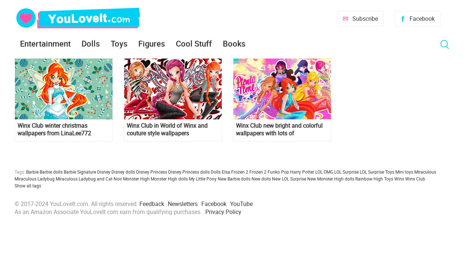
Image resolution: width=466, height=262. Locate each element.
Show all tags (28, 185)
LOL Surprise (346, 172)
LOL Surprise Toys (377, 172)
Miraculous (425, 172)
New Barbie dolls (234, 179)
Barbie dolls (51, 172)
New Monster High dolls (330, 179)
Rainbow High (369, 179)
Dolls (91, 43)
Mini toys (404, 172)
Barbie (32, 172)
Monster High (136, 179)
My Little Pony (203, 179)
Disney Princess (151, 172)
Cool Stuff (194, 43)
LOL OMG (324, 172)
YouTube (241, 204)
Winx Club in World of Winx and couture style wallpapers (167, 129)
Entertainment (45, 43)
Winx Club (415, 179)
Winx (399, 179)
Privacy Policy (223, 212)
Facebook (422, 19)
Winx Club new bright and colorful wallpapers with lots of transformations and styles (279, 129)
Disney (103, 172)
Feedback (151, 204)
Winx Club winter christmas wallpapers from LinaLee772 (54, 129)
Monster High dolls (169, 179)
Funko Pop (278, 172)
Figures (151, 43)
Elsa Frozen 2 (235, 172)
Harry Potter (302, 172)
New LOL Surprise (289, 179)
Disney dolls (123, 172)
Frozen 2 (257, 172)
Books (234, 43)
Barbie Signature (80, 172)
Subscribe (365, 19)
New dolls (261, 179)
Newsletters (183, 204)
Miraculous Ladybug (35, 179)
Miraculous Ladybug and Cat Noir (89, 179)
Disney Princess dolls (189, 172)
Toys (119, 43)
